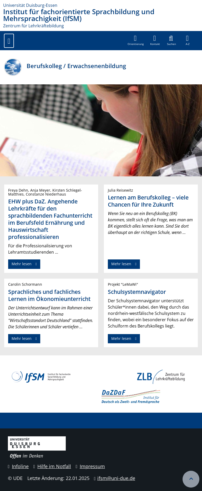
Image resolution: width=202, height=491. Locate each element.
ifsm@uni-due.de (116, 478)
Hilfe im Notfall (52, 466)
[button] (155, 40)
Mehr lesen (22, 263)
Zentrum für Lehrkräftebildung (33, 26)
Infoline (18, 466)
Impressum (90, 466)
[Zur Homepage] (101, 5)
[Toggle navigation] (9, 41)
